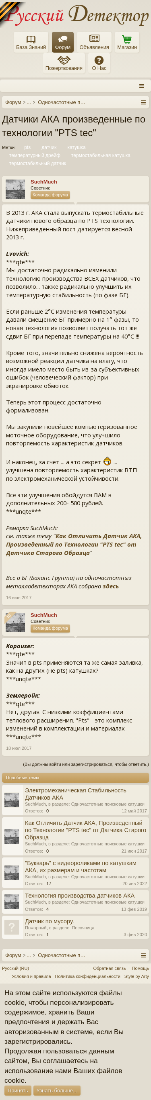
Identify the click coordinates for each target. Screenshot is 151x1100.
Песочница (83, 927)
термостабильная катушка (100, 155)
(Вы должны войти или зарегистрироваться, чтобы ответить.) (86, 764)
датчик (48, 147)
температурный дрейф (34, 155)
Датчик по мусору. (49, 921)
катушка (75, 147)
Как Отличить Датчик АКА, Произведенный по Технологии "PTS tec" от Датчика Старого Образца (74, 544)
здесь (111, 586)
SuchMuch (35, 804)
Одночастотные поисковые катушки (108, 804)
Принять (18, 1091)
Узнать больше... (57, 1091)
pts (27, 147)
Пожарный (36, 927)
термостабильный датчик (37, 163)
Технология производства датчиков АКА (79, 895)
